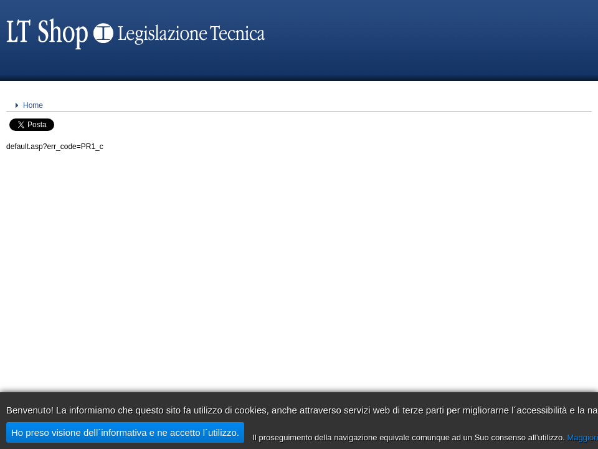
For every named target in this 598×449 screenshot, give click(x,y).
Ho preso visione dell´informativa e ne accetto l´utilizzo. (125, 432)
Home (33, 105)
